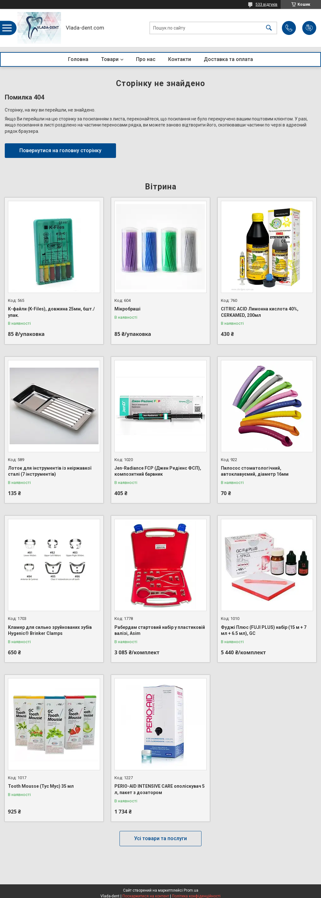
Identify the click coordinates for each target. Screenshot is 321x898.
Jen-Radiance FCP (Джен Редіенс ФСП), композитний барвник (157, 471)
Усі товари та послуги (160, 838)
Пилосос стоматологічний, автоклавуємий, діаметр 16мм (255, 471)
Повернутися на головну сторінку (60, 150)
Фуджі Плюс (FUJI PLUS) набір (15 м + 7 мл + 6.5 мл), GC (263, 630)
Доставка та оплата (228, 59)
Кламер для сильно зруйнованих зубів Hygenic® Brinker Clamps (50, 630)
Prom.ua (191, 890)
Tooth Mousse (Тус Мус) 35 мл (41, 786)
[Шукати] (269, 28)
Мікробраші (127, 308)
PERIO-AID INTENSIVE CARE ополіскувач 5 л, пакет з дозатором (159, 789)
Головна (78, 59)
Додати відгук (309, 28)
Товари (110, 59)
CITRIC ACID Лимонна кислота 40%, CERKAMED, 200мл (259, 312)
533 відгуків (266, 4)
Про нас (145, 59)
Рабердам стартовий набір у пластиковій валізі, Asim (159, 630)
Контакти (179, 59)
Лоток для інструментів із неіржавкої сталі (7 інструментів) (49, 471)
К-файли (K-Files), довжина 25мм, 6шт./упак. (51, 312)
